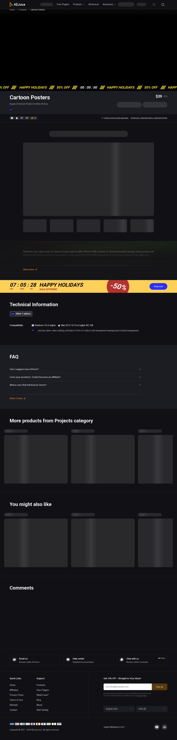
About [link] (39, 705)
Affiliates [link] (14, 690)
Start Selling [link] (42, 710)
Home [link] (12, 12)
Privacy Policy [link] (17, 695)
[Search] (162, 4)
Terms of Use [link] (16, 700)
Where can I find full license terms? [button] (75, 387)
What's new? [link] (43, 695)
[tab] (21, 316)
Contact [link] (13, 710)
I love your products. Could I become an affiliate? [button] (75, 379)
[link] (158, 288)
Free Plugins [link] (63, 4)
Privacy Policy (141, 696)
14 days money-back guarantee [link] (114, 120)
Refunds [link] (14, 705)
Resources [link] (109, 4)
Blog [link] (39, 700)
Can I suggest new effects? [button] (75, 372)
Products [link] (79, 4)
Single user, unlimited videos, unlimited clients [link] (149, 120)
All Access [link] (93, 4)
